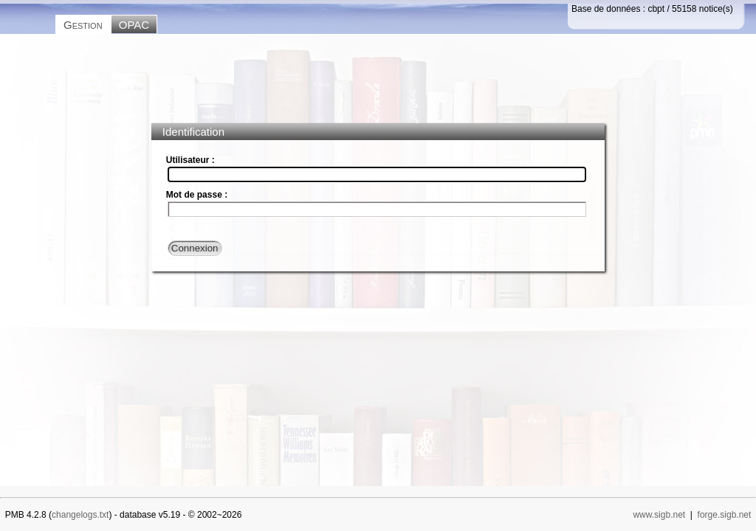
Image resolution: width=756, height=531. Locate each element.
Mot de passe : (196, 195)
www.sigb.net (659, 515)
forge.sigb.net (725, 515)
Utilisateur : (190, 160)
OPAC (134, 24)
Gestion (83, 24)
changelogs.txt (80, 515)
